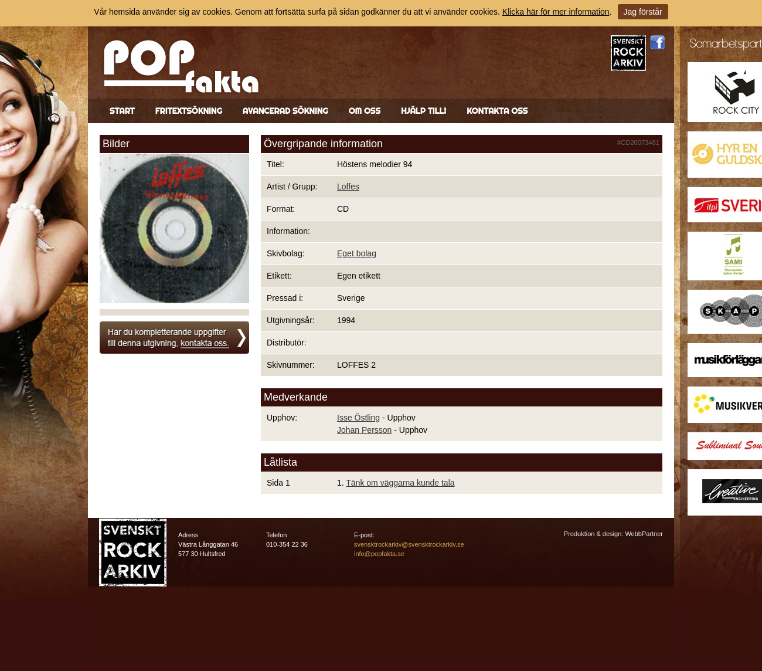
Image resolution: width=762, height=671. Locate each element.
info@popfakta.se (379, 553)
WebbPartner (644, 533)
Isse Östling (358, 417)
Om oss (364, 111)
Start (122, 111)
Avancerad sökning (285, 111)
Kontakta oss (497, 111)
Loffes (348, 186)
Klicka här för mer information (556, 11)
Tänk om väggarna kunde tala (400, 482)
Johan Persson (364, 430)
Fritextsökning (188, 111)
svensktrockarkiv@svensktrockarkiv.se (409, 544)
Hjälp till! (423, 111)
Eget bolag (356, 253)
